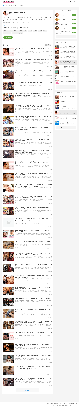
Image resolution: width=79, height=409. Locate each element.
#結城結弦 (30, 30)
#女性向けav (6, 30)
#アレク (44, 30)
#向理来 (11, 30)
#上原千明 (40, 30)
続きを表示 (27, 390)
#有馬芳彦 (35, 30)
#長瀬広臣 (21, 30)
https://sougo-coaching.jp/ (8, 25)
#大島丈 (25, 30)
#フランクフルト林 (7, 33)
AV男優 (20, 27)
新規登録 (53, 403)
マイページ (57, 403)
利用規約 (72, 403)
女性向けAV (6, 27)
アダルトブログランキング (8, 2)
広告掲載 (68, 403)
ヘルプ (75, 403)
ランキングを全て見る (66, 86)
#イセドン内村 (14, 33)
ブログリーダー (63, 403)
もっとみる (65, 36)
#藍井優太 (20, 33)
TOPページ (49, 403)
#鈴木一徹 (16, 30)
